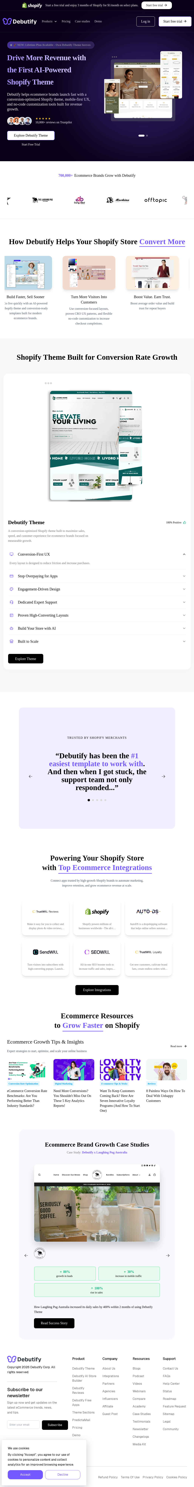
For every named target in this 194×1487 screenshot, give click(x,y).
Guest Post (110, 1414)
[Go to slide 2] (147, 135)
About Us (108, 1369)
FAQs (166, 1376)
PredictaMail (81, 1420)
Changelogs (141, 1437)
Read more (178, 1046)
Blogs (137, 1369)
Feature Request (174, 1406)
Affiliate (107, 1406)
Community (171, 1429)
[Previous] (26, 1255)
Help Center (171, 1384)
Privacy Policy (153, 1477)
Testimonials (141, 1422)
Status (167, 1391)
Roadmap (169, 1399)
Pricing (66, 21)
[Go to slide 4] (101, 800)
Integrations (110, 1376)
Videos (137, 1384)
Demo (98, 21)
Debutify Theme (83, 1369)
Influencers (110, 1399)
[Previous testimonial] (30, 776)
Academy (139, 1406)
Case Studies (142, 1414)
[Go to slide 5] (105, 800)
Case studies (82, 21)
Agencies (108, 1391)
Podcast (138, 1376)
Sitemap (168, 1414)
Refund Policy (108, 1477)
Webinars (139, 1391)
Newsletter (140, 1429)
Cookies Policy (176, 1477)
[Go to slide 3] (97, 800)
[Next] (167, 1255)
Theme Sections (83, 1412)
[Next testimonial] (163, 776)
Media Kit (139, 1444)
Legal (167, 1422)
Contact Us (170, 1369)
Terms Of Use (130, 1477)
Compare (139, 1399)
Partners (108, 1384)
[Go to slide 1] (141, 135)
